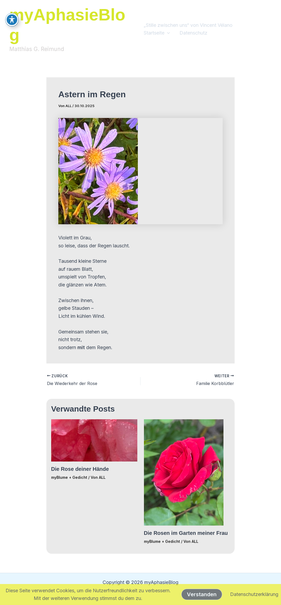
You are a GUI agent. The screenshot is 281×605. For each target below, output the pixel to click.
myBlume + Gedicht (69, 477)
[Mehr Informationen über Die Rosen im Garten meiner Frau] (183, 472)
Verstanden (202, 594)
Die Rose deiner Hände (80, 469)
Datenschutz (193, 33)
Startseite (157, 33)
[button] (167, 33)
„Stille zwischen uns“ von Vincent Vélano (188, 25)
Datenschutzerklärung (254, 594)
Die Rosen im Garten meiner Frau (186, 533)
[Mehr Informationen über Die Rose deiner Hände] (94, 440)
